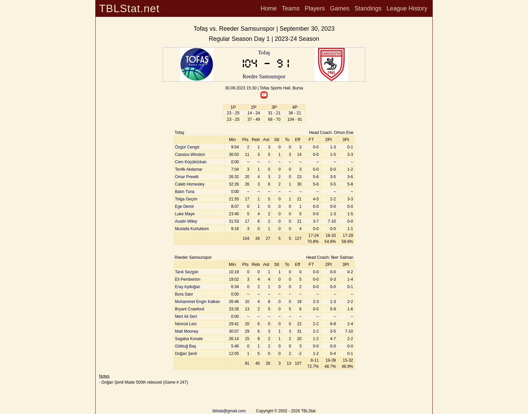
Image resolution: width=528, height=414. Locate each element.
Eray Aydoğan (187, 286)
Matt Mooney (186, 331)
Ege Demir (184, 206)
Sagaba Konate (189, 338)
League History (407, 8)
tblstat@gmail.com (229, 411)
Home (269, 8)
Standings (368, 8)
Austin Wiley (186, 221)
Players (315, 8)
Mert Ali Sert (186, 316)
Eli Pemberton (187, 279)
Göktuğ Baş (185, 346)
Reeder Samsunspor (264, 76)
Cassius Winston (190, 154)
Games (340, 8)
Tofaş (264, 52)
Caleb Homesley (190, 184)
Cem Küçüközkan (191, 162)
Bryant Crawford (189, 309)
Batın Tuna (185, 191)
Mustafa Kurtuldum (192, 228)
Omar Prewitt (187, 176)
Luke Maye (185, 214)
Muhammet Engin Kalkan (197, 301)
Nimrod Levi (186, 324)
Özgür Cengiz (187, 147)
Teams (291, 8)
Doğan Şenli (186, 353)
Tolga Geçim (186, 199)
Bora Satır (184, 294)
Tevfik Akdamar (188, 169)
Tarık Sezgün (187, 272)
